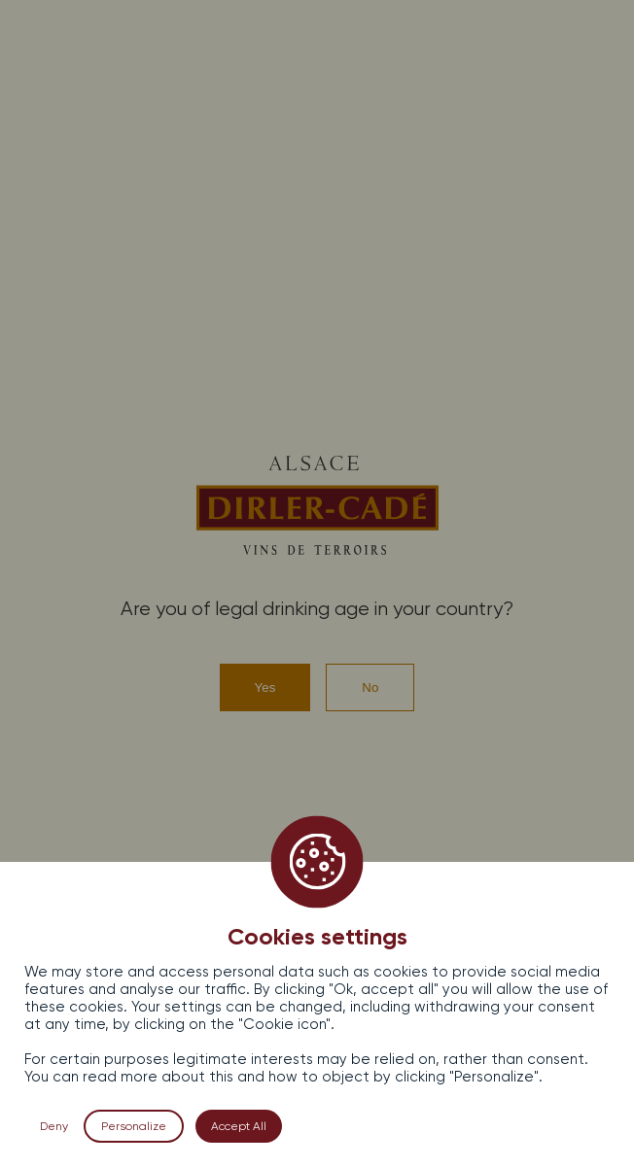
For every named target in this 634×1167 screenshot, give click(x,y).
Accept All (238, 1126)
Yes (265, 687)
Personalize (133, 1126)
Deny (54, 1126)
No (370, 687)
